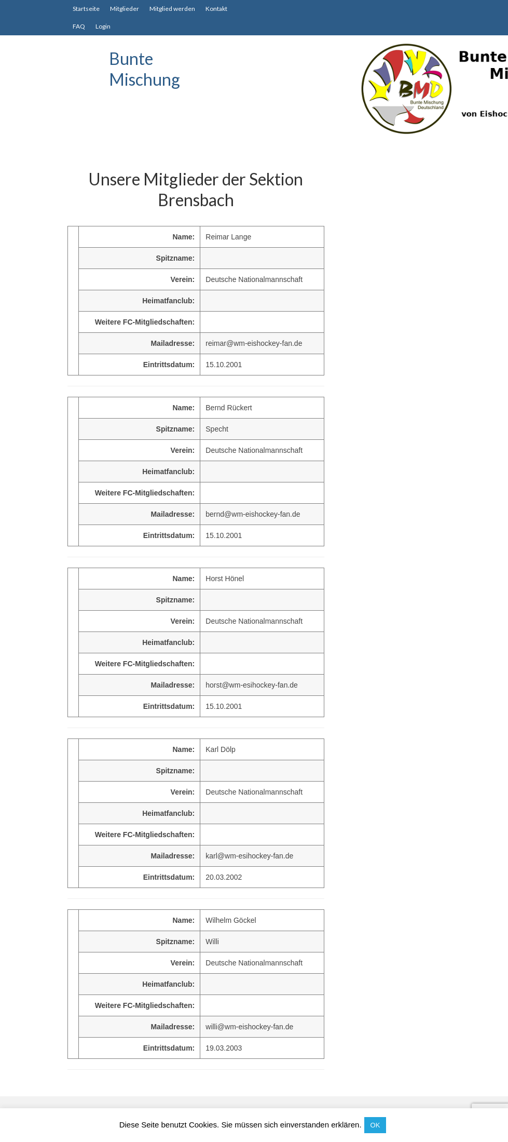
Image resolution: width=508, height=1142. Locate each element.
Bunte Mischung (144, 68)
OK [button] (375, 1125)
